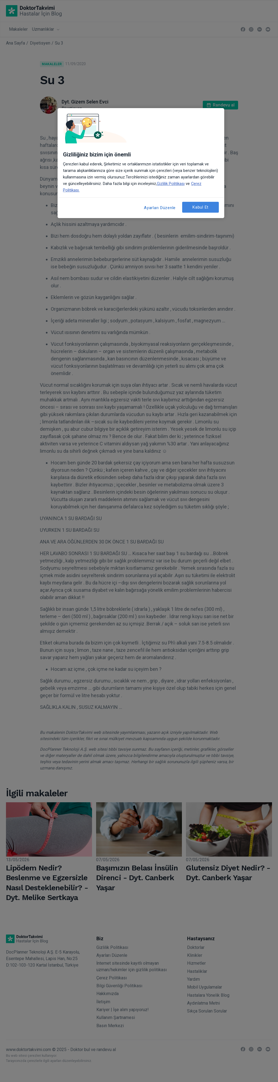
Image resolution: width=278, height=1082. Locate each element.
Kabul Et (200, 207)
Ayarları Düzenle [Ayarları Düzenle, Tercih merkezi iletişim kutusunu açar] (160, 207)
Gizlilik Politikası (171, 183)
